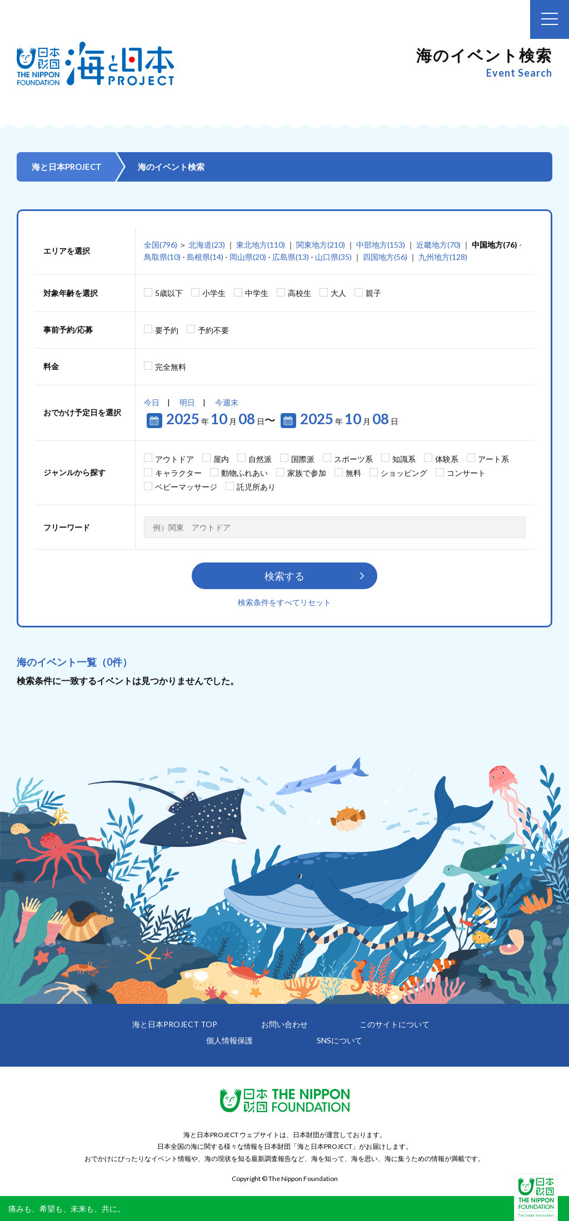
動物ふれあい (244, 473)
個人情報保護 (229, 1040)
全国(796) (160, 244)
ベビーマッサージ (186, 486)
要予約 (166, 330)
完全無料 (170, 366)
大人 (338, 293)
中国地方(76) (494, 244)
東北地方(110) (260, 244)
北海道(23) (206, 244)
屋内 (221, 459)
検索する (284, 576)
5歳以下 (169, 293)
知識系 (404, 459)
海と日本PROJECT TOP (174, 1024)
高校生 (299, 293)
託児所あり (256, 486)
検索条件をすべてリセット (284, 602)
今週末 (226, 402)
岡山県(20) (247, 257)
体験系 (446, 459)
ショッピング (404, 473)
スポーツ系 (353, 459)
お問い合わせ (284, 1024)
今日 (151, 402)
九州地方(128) (442, 257)
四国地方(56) (385, 257)
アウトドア (174, 459)
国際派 (303, 459)
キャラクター (178, 473)
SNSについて (339, 1040)
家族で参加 (306, 473)
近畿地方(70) (438, 244)
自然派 (260, 459)
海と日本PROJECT (67, 167)
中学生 (256, 293)
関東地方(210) (320, 244)
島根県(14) (205, 257)
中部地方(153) (380, 244)
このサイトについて (395, 1024)
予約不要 (213, 330)
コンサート (466, 473)
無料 (353, 473)
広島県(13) (290, 257)
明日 (187, 402)
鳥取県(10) (162, 257)
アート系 (493, 459)
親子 (373, 293)
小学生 (214, 293)
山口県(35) (333, 257)
